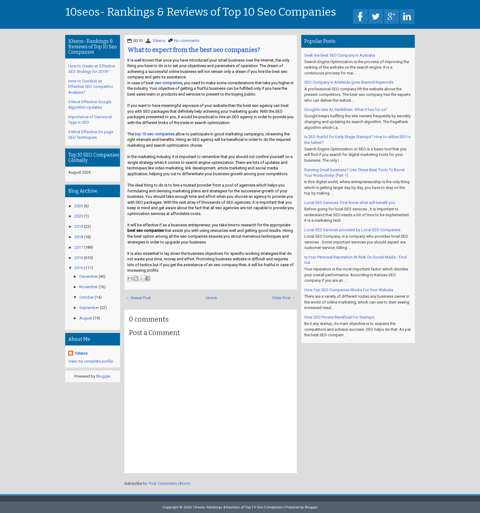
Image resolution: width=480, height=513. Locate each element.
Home (211, 298)
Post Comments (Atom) (169, 483)
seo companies (168, 83)
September (89, 307)
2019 (78, 226)
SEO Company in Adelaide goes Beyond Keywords (348, 82)
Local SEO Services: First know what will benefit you (349, 202)
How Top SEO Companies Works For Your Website (348, 290)
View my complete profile (90, 361)
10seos (158, 40)
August (85, 318)
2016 (78, 257)
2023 (78, 206)
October (86, 297)
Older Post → (283, 298)
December (88, 276)
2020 (78, 216)
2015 (78, 268)
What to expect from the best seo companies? (193, 50)
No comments (186, 40)
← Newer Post (138, 298)
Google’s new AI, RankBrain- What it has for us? (346, 109)
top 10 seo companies (154, 134)
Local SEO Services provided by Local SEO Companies (352, 230)
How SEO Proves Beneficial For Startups (339, 317)
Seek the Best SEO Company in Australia (339, 55)
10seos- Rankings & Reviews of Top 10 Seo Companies (201, 12)
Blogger (103, 376)
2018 (78, 237)
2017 (78, 247)
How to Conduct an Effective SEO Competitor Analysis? (90, 87)
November (88, 287)
